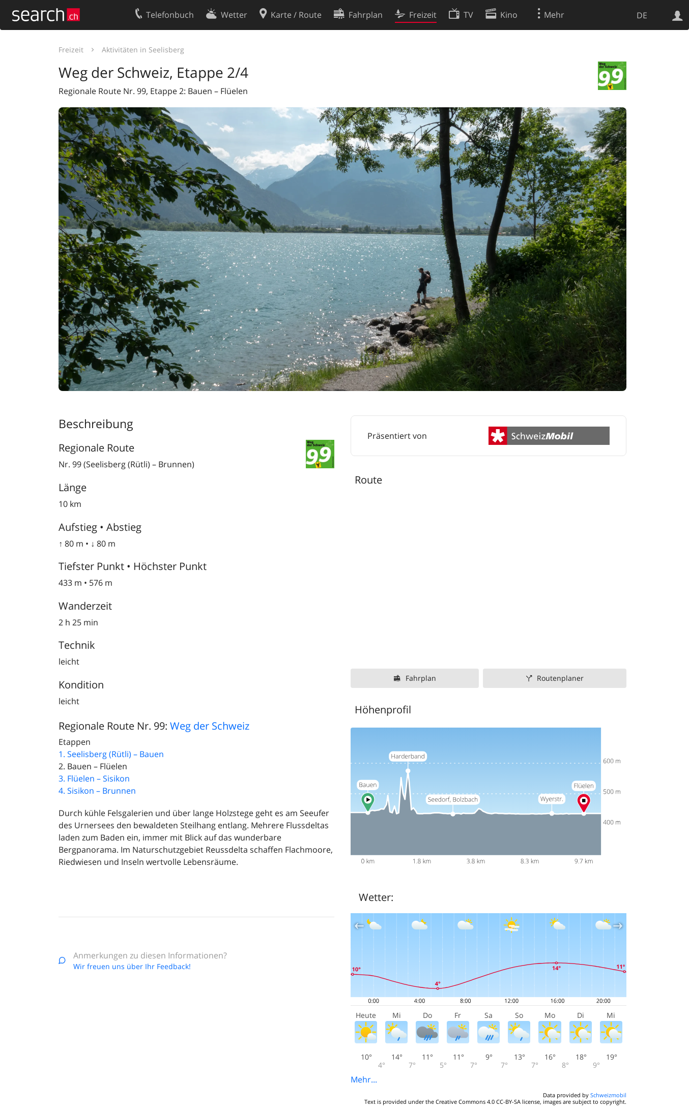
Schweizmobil (608, 1095)
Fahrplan (421, 678)
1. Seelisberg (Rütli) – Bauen (111, 754)
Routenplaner (560, 678)
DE (642, 15)
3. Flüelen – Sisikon (94, 778)
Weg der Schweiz (209, 726)
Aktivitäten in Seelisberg (143, 49)
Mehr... (364, 1079)
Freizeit (71, 49)
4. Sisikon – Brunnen (97, 790)
